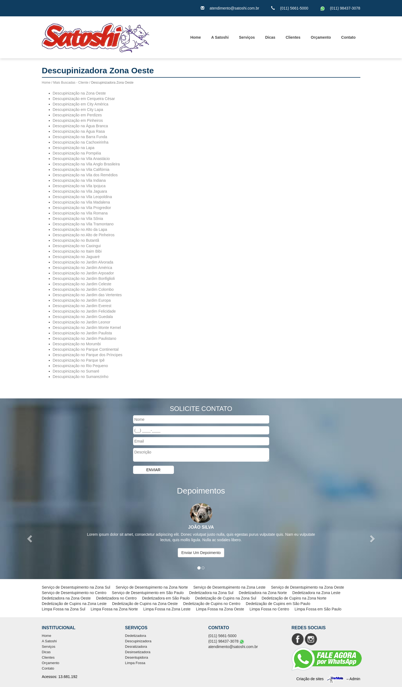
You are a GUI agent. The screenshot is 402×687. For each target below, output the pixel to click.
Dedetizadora (135, 636)
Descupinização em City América (81, 104)
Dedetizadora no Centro (116, 598)
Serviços (247, 37)
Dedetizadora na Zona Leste (316, 593)
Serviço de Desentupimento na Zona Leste (229, 587)
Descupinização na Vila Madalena (81, 202)
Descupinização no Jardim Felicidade (84, 311)
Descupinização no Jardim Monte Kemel (87, 327)
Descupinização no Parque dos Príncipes (87, 355)
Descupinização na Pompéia (77, 153)
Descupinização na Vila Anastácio (81, 158)
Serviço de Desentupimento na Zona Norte (152, 587)
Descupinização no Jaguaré (76, 257)
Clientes (293, 37)
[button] (30, 538)
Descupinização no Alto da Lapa (80, 229)
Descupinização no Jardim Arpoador (83, 273)
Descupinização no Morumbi (77, 344)
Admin (354, 679)
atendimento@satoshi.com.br (234, 8)
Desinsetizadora (137, 652)
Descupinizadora (138, 641)
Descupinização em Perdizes (77, 115)
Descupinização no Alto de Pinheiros (84, 235)
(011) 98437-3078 (345, 8)
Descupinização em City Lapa (78, 109)
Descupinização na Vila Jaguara (80, 191)
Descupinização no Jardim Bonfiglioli (84, 278)
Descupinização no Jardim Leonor (82, 322)
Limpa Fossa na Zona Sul (63, 609)
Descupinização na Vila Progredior (82, 207)
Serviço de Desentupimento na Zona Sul (76, 587)
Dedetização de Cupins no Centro (211, 603)
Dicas (270, 37)
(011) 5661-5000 (294, 8)
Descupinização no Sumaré (76, 371)
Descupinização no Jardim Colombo (83, 289)
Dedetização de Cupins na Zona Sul (225, 598)
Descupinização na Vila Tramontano (83, 224)
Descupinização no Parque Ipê (79, 360)
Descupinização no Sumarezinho (81, 376)
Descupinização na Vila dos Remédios (85, 175)
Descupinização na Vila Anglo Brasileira (86, 164)
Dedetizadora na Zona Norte (263, 593)
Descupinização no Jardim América (82, 267)
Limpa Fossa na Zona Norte (114, 609)
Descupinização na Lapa (73, 148)
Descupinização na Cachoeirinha (81, 142)
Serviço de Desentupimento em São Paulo (148, 593)
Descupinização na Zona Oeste (79, 93)
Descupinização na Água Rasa (79, 131)
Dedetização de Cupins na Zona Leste (74, 603)
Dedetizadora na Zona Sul (211, 593)
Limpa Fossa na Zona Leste (167, 609)
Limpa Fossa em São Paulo (317, 609)
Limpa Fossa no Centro (269, 609)
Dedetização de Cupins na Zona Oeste (145, 603)
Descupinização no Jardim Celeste (82, 284)
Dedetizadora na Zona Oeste (66, 598)
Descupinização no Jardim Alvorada (83, 262)
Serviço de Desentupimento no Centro (74, 593)
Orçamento (321, 37)
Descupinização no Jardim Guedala (83, 316)
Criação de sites (310, 679)
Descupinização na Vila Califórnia (81, 169)
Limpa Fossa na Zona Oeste (220, 609)
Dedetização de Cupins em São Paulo (278, 603)
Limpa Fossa (135, 663)
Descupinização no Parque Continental (86, 349)
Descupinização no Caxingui (77, 246)
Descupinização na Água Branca (80, 126)
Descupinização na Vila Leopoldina (82, 197)
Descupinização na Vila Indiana (79, 180)
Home (195, 37)
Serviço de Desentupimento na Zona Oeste (307, 587)
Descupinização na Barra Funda (80, 137)
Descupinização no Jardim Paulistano (84, 338)
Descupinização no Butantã (76, 240)
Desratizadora (136, 646)
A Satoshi (220, 37)
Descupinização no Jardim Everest (82, 306)
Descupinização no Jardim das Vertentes (87, 295)
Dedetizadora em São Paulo (166, 598)
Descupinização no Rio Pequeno (80, 366)
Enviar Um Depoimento (201, 552)
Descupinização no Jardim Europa (82, 300)
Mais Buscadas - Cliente (70, 82)
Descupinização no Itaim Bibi (77, 251)
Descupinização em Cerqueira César (84, 98)
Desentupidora (136, 657)
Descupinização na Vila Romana (80, 213)
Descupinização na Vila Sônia (78, 218)
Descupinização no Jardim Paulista (82, 333)
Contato (348, 37)
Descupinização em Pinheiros (78, 120)
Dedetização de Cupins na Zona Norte (294, 598)
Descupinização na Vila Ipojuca (79, 186)
